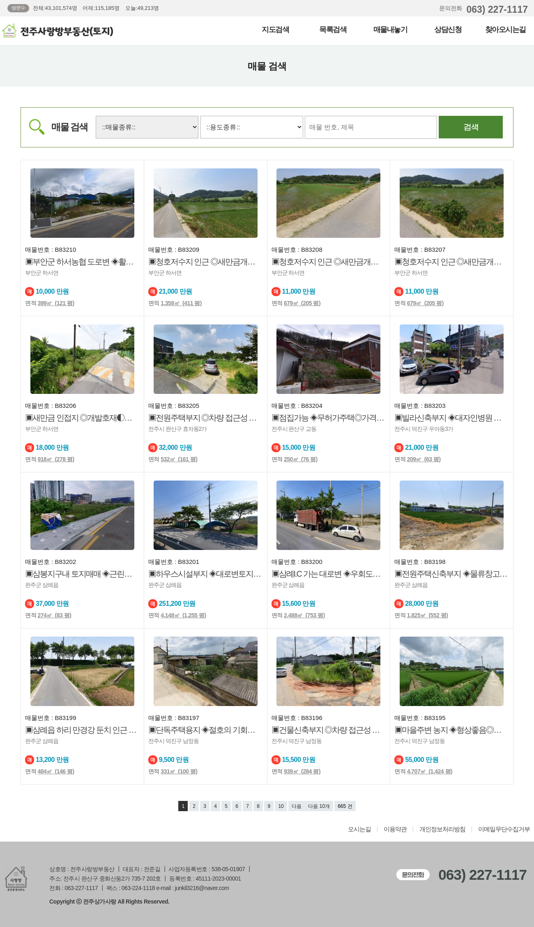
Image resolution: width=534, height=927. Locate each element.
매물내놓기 (390, 29)
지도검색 (275, 29)
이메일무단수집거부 (504, 829)
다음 (297, 806)
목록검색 (332, 29)
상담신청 (447, 29)
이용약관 (395, 829)
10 (280, 806)
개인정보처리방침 (442, 829)
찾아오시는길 (505, 29)
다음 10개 (319, 806)
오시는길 (359, 829)
